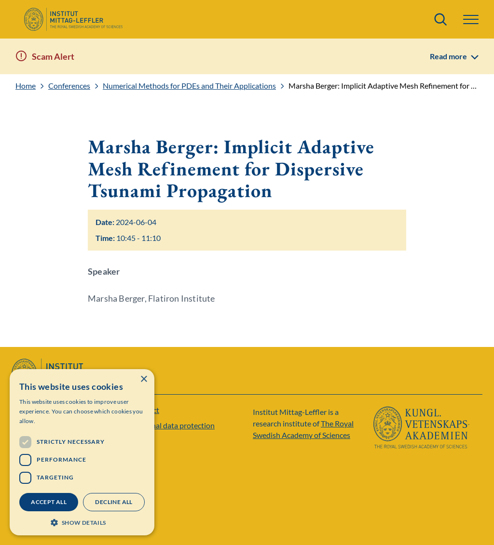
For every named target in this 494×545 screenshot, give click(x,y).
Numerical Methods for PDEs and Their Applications (189, 86)
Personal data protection (173, 425)
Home (25, 86)
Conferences (69, 86)
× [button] (143, 379)
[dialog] (82, 452)
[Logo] (73, 19)
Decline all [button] (113, 501)
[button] (471, 19)
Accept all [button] (49, 501)
